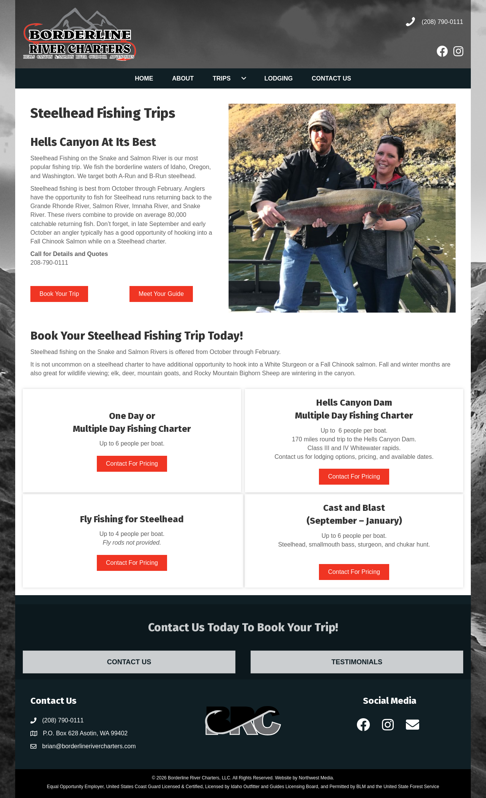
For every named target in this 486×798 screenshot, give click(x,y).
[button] (243, 78)
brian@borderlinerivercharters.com (89, 746)
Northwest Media (316, 778)
